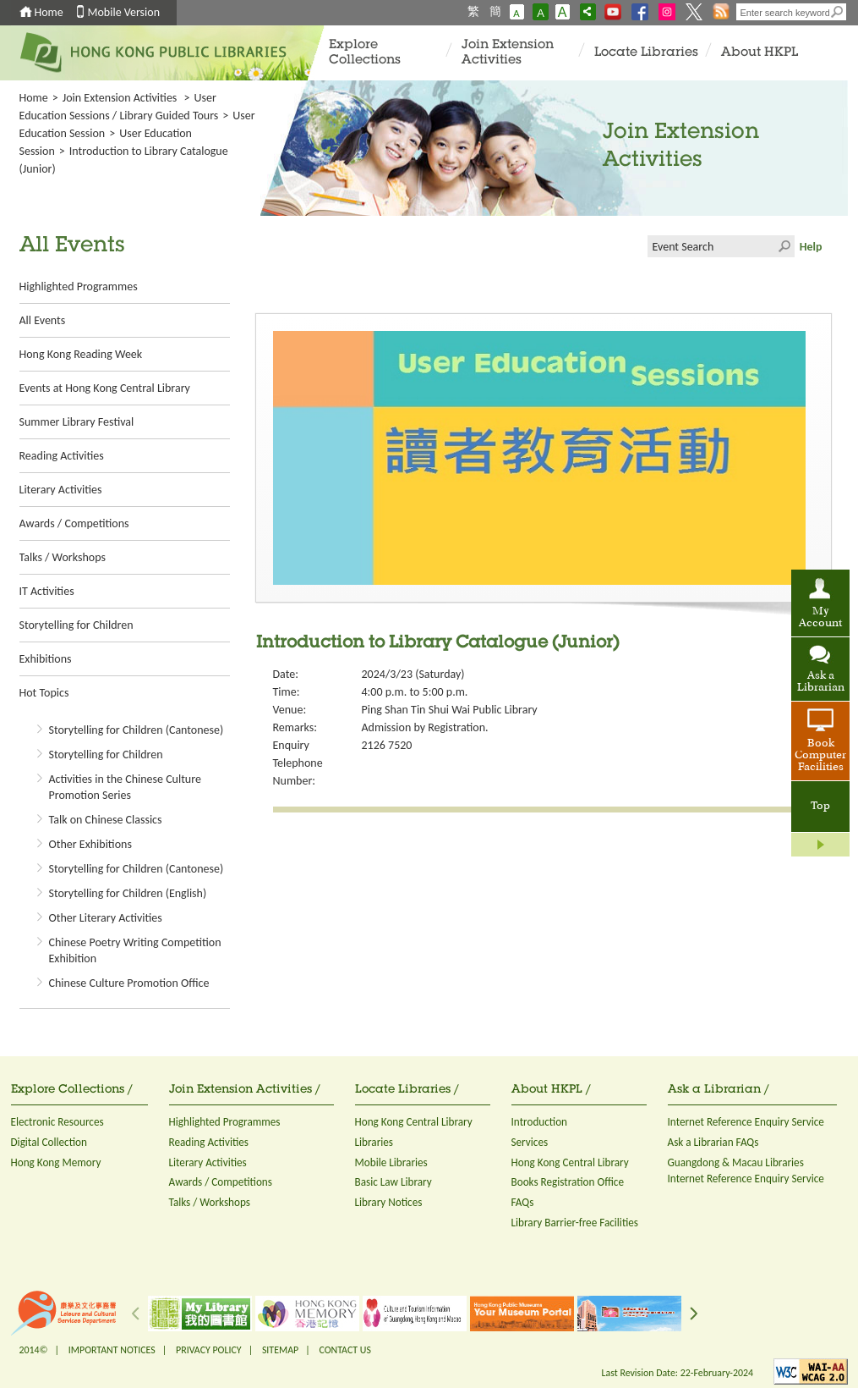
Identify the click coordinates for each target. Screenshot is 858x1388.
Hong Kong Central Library (414, 1122)
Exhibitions (45, 659)
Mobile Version (124, 12)
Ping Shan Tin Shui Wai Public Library (450, 709)
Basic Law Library (393, 1182)
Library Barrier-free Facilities (574, 1222)
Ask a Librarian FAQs (713, 1142)
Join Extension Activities (508, 53)
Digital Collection (49, 1142)
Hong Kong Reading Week (81, 354)
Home (49, 12)
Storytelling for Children (76, 625)
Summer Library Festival (76, 422)
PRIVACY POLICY (209, 1350)
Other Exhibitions (90, 844)
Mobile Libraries (391, 1162)
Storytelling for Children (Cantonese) (136, 730)
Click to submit (784, 246)
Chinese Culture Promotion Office (129, 983)
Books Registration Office (568, 1182)
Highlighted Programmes (78, 286)
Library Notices (389, 1202)
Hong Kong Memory (56, 1162)
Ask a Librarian (820, 682)
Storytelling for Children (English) (128, 893)
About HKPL (759, 53)
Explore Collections (365, 53)
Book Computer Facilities (820, 756)
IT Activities (46, 591)
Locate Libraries (646, 53)
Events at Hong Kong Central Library (104, 388)
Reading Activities (61, 456)
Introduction (539, 1122)
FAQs (522, 1202)
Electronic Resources (57, 1122)
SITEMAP (280, 1350)
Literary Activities (60, 489)
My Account (820, 618)
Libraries (374, 1142)
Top (820, 806)
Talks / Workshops (62, 557)
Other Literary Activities (105, 918)
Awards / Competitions (74, 523)
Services (530, 1142)
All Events (42, 320)
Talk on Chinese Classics (105, 819)
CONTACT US (344, 1350)
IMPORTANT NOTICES (112, 1350)
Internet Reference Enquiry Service (746, 1122)
